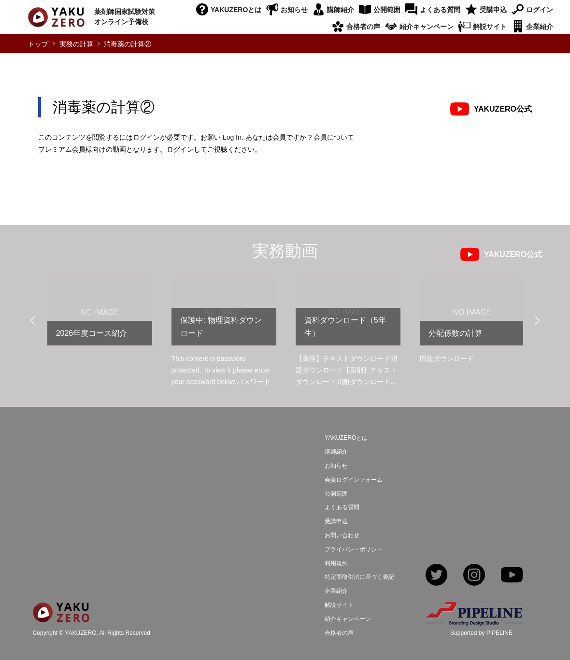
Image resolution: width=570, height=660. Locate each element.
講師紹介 (340, 10)
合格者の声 (363, 26)
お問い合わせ (342, 535)
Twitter (436, 576)
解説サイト (490, 26)
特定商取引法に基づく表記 (359, 577)
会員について (334, 137)
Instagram (474, 576)
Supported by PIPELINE (481, 633)
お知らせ (294, 10)
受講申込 (493, 10)
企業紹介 (539, 26)
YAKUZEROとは (236, 10)
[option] (99, 315)
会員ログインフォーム (354, 479)
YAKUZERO (80, 633)
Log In (232, 137)
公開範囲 (386, 10)
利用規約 (336, 563)
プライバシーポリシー (354, 549)
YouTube (512, 576)
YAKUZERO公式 (503, 109)
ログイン (539, 10)
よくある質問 (440, 10)
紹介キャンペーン (426, 26)
